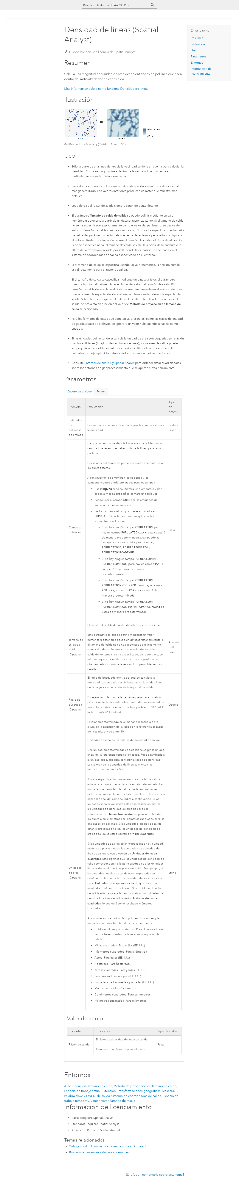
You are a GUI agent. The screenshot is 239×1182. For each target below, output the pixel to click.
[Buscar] (153, 5)
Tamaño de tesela (122, 1101)
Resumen (197, 38)
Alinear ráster (98, 1101)
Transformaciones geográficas (139, 1091)
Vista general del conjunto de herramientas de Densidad (107, 1146)
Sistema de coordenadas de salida (136, 1096)
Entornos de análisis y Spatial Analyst (109, 363)
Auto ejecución (75, 1086)
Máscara (168, 1091)
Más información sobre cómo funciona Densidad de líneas (106, 88)
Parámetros (198, 56)
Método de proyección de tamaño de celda (145, 1086)
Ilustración (198, 44)
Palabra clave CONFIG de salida (87, 1096)
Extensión (109, 1091)
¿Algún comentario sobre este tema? (157, 1174)
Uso (193, 50)
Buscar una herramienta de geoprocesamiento (100, 1152)
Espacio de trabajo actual (82, 1091)
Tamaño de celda (99, 1086)
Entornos (197, 62)
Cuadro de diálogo (79, 391)
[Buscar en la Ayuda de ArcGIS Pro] (115, 5)
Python (101, 391)
